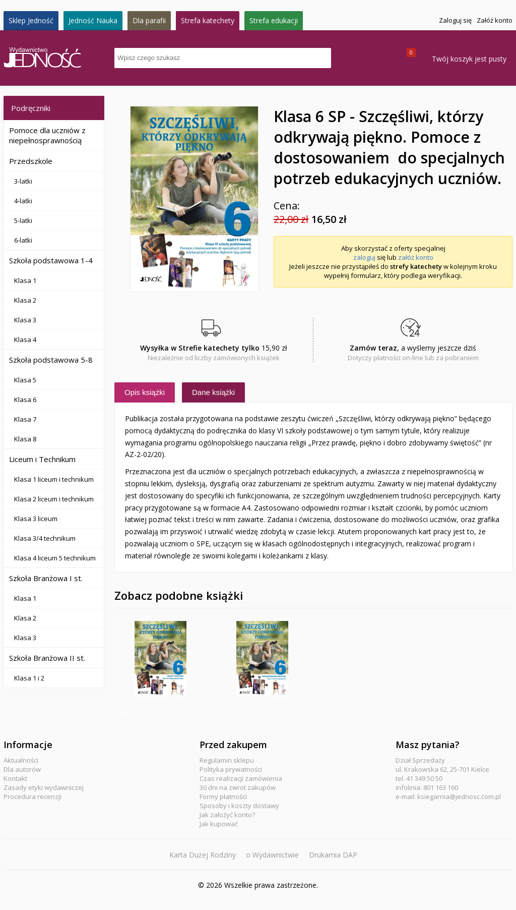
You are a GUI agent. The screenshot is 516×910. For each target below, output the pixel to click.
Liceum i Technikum (42, 459)
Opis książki (144, 392)
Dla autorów (22, 769)
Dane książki (213, 392)
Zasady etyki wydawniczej (44, 787)
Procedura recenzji (32, 796)
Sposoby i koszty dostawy (239, 805)
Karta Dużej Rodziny (202, 855)
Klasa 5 (25, 379)
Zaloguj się (455, 20)
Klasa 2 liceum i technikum (54, 498)
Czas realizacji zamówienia (241, 778)
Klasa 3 (25, 319)
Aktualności (21, 760)
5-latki (23, 220)
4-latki (23, 200)
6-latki (23, 240)
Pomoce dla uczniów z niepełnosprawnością (47, 135)
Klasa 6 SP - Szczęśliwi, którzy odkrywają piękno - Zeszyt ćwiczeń (160, 659)
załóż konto (415, 257)
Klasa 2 (25, 300)
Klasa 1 (25, 280)
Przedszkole (30, 161)
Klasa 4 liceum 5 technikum (55, 557)
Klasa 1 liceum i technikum (54, 479)
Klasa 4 (25, 339)
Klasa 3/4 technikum (45, 538)
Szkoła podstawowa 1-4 (51, 260)
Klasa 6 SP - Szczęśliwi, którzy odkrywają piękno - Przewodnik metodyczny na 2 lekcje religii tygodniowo (262, 659)
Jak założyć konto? (227, 814)
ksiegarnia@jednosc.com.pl (459, 796)
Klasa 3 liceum (35, 518)
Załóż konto (494, 20)
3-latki (23, 181)
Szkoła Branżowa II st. (47, 658)
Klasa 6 (25, 399)
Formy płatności (223, 796)
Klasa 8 (25, 438)
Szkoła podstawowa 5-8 (51, 360)
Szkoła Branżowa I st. (46, 578)
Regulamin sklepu (227, 760)
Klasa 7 (25, 419)
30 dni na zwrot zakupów (238, 787)
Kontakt (15, 778)
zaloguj (364, 257)
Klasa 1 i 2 (29, 677)
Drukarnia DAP (333, 855)
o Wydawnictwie (272, 855)
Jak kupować (219, 823)
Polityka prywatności (231, 769)
